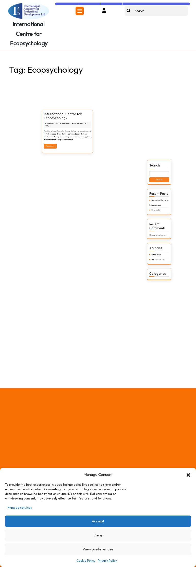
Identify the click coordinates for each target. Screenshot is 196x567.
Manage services (20, 507)
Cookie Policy (86, 560)
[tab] (80, 11)
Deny (98, 535)
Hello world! (157, 246)
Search (157, 224)
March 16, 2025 (60, 159)
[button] (188, 474)
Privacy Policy (107, 560)
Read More (59, 171)
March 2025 (157, 268)
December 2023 (158, 271)
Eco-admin (67, 159)
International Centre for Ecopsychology (28, 34)
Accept (98, 521)
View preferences (98, 549)
